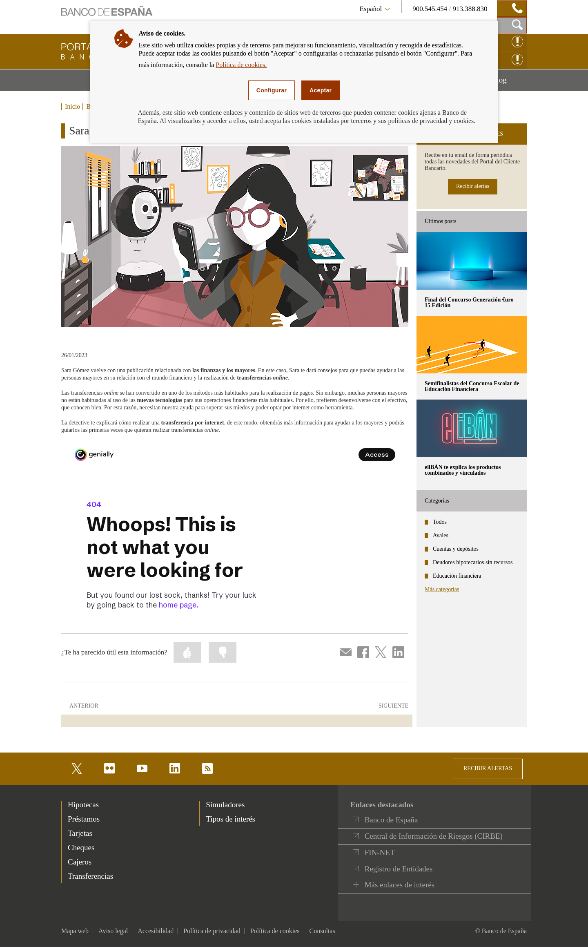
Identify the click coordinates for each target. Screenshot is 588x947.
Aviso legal (113, 930)
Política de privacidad (212, 930)
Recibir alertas (472, 186)
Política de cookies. (241, 64)
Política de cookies (275, 930)
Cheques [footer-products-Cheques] (81, 847)
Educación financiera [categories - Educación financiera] (457, 576)
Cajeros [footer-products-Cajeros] (79, 862)
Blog (509, 83)
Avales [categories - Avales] (440, 535)
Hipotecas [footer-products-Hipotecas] (83, 804)
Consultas (322, 930)
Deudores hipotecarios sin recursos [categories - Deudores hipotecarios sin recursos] (473, 562)
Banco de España (391, 819)
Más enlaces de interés (399, 884)
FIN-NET (380, 852)
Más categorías (442, 589)
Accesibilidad (156, 930)
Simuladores (225, 804)
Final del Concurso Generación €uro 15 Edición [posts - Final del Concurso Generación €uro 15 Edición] (469, 302)
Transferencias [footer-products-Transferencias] (90, 876)
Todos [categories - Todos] (440, 522)
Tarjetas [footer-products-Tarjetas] (80, 833)
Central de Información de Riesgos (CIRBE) (434, 836)
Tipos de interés (230, 819)
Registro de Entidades (399, 868)
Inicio (72, 106)
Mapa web (75, 930)
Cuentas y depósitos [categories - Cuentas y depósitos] (456, 549)
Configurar (271, 90)
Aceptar (321, 90)
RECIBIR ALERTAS (487, 768)
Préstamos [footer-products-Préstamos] (84, 819)
